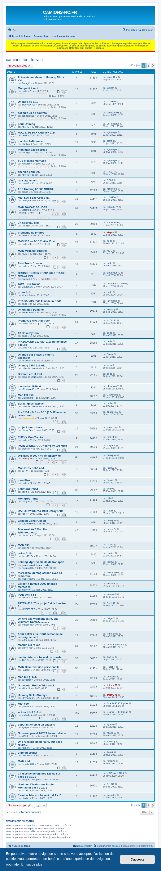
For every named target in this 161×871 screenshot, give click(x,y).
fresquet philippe (30, 779)
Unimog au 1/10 (28, 101)
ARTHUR (112, 603)
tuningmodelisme (115, 644)
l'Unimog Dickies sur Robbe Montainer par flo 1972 (36, 786)
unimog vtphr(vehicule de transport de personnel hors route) (41, 563)
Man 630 (23, 703)
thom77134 (27, 556)
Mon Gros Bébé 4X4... (32, 468)
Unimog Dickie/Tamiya (32, 695)
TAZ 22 (25, 660)
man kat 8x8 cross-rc (31, 141)
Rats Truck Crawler (30, 263)
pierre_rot (27, 647)
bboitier (25, 798)
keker (24, 514)
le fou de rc (27, 640)
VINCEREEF (28, 609)
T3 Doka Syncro (28, 333)
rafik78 (110, 437)
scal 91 (25, 547)
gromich (26, 448)
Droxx (110, 354)
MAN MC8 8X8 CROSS (32, 251)
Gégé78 (111, 618)
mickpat (26, 755)
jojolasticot (27, 624)
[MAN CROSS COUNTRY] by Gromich (42, 445)
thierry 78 (27, 458)
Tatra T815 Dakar (29, 283)
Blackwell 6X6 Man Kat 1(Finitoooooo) (33, 531)
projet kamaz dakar (30, 427)
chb (109, 498)
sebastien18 (28, 115)
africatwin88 (28, 389)
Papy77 (111, 171)
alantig (25, 144)
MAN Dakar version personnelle (39, 667)
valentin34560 (29, 523)
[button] (153, 65)
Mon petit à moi (28, 88)
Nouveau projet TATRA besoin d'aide (42, 733)
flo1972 (25, 790)
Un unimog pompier (31, 309)
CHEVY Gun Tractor (31, 437)
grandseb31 (28, 764)
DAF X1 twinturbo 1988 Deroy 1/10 (40, 511)
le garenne (112, 427)
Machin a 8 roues (29, 644)
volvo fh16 (24, 553)
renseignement (28, 180)
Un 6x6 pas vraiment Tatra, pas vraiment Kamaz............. (38, 620)
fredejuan (112, 455)
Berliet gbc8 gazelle (31, 403)
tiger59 (25, 492)
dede (24, 91)
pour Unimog (26, 124)
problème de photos (31, 232)
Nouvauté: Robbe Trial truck (36, 685)
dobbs (25, 192)
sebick (25, 597)
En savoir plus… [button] (33, 864)
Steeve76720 (28, 104)
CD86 (110, 180)
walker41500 (28, 579)
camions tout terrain (24, 59)
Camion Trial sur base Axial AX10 (39, 795)
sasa (109, 365)
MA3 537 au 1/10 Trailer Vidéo (37, 241)
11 (61, 462)
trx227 (110, 544)
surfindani (27, 715)
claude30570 (28, 279)
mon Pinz (24, 480)
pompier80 (27, 568)
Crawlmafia (27, 398)
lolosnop (111, 309)
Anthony (26, 747)
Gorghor (26, 501)
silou (24, 295)
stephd (110, 232)
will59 (110, 488)
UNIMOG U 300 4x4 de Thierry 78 (39, 455)
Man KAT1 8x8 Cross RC (34, 197)
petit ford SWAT (28, 489)
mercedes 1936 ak (30, 386)
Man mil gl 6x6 (27, 676)
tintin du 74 (112, 207)
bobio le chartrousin (32, 368)
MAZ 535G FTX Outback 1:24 (37, 132)
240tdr (110, 752)
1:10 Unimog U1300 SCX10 (35, 189)
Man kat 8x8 (26, 395)
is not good (112, 633)
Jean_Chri (27, 83)
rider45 (25, 127)
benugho (26, 200)
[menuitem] (12, 29)
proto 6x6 (24, 292)
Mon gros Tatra (28, 498)
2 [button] (148, 65)
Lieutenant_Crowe (31, 286)
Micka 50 (111, 733)
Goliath (110, 88)
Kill (23, 688)
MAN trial (24, 761)
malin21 (111, 761)
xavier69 (26, 163)
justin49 (26, 589)
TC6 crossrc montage (32, 160)
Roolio (110, 510)
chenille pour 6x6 (29, 171)
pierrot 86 (26, 430)
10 (56, 462)
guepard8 (27, 679)
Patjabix (111, 445)
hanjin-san (27, 323)
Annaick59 (112, 222)
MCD (24, 254)
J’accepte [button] (137, 859)
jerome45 (112, 594)
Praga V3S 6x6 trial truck (34, 320)
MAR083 (26, 210)
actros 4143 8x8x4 (30, 712)
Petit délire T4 (27, 594)
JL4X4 (25, 471)
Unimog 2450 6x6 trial (32, 365)
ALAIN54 (111, 320)
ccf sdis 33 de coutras (32, 112)
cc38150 (111, 101)
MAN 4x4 (24, 544)
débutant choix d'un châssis (36, 724)
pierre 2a (26, 535)
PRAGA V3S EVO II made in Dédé (39, 301)
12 (65, 462)
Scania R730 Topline (117, 703)
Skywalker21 (28, 698)
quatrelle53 (112, 412)
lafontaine (112, 300)
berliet (110, 403)
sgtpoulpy (112, 132)
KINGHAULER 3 (115, 773)
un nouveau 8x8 (28, 222)
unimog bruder (27, 752)
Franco (110, 480)
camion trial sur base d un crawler (40, 657)
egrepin (26, 727)
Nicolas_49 (28, 418)
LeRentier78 (113, 123)
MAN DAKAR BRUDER (32, 207)
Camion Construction (32, 520)
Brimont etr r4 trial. (30, 374)
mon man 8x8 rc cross (32, 149)
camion (110, 553)
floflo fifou (112, 189)
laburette (111, 795)
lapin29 (110, 467)
